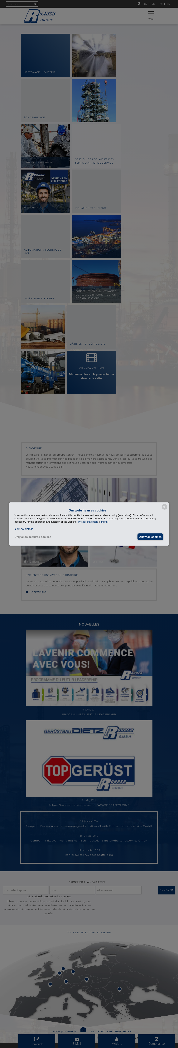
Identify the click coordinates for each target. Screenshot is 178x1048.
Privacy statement (88, 521)
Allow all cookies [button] (150, 536)
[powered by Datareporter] (164, 509)
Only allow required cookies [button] (32, 536)
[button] (23, 529)
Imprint (104, 521)
